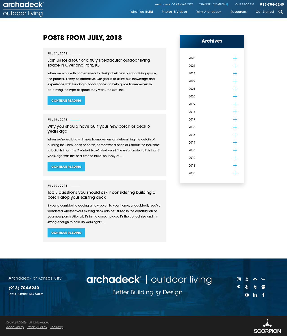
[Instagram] (239, 279)
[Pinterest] (239, 287)
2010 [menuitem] (192, 173)
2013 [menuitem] (192, 150)
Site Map (56, 327)
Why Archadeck (209, 12)
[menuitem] (141, 12)
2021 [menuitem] (192, 89)
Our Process (244, 5)
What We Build (141, 12)
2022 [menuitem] (192, 81)
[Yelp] (247, 287)
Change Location (213, 5)
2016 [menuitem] (192, 127)
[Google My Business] (263, 287)
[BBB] (247, 279)
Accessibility (15, 327)
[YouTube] (247, 295)
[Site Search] (280, 12)
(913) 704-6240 (24, 288)
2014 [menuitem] (192, 142)
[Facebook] (263, 295)
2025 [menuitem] (192, 58)
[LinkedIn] (255, 295)
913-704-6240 (272, 4)
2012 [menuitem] (192, 158)
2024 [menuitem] (192, 66)
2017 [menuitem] (192, 119)
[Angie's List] (263, 279)
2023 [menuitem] (192, 73)
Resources (238, 12)
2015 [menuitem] (192, 135)
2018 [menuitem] (192, 112)
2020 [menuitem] (192, 96)
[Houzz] (255, 287)
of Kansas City (174, 5)
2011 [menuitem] (192, 165)
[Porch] (255, 279)
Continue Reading (66, 100)
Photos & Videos (174, 12)
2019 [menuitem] (192, 104)
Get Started (265, 12)
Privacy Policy (37, 327)
